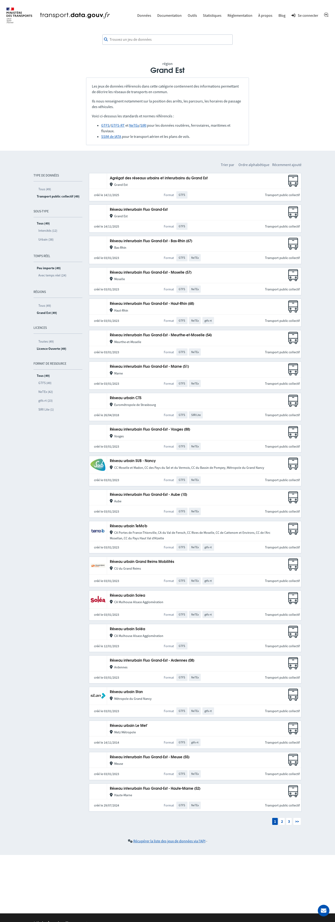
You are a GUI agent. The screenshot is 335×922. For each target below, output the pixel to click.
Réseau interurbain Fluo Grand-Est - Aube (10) (148, 495)
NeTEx (134, 125)
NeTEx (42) (45, 392)
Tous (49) (44, 189)
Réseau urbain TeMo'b (128, 526)
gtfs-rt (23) (45, 400)
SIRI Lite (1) (46, 409)
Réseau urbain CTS (125, 398)
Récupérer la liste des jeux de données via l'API (169, 841)
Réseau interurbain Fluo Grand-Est (139, 209)
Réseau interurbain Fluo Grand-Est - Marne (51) (149, 366)
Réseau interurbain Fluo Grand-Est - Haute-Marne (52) (155, 788)
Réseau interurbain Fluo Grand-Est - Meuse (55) (149, 757)
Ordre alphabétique (253, 164)
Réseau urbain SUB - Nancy (133, 461)
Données (144, 15)
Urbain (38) (46, 239)
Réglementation (240, 15)
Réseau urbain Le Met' (129, 726)
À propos (265, 15)
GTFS (105, 125)
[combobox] (167, 39)
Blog (281, 15)
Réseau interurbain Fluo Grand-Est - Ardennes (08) (152, 660)
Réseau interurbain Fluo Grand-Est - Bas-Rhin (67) (151, 241)
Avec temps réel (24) (52, 275)
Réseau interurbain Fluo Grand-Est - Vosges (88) (150, 429)
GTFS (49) (44, 383)
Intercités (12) (47, 230)
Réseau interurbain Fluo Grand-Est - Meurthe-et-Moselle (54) (161, 335)
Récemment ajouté (287, 164)
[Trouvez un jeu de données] (167, 39)
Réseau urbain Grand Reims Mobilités (142, 562)
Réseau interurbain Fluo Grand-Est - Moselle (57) (150, 272)
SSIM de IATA (111, 136)
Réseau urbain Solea (127, 595)
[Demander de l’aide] (323, 910)
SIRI (143, 125)
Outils (192, 15)
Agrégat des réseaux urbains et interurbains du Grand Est (159, 178)
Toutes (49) (46, 341)
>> (297, 821)
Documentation (169, 15)
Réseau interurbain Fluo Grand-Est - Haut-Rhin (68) (152, 304)
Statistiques (212, 15)
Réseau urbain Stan (126, 692)
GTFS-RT (118, 125)
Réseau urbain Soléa (127, 629)
